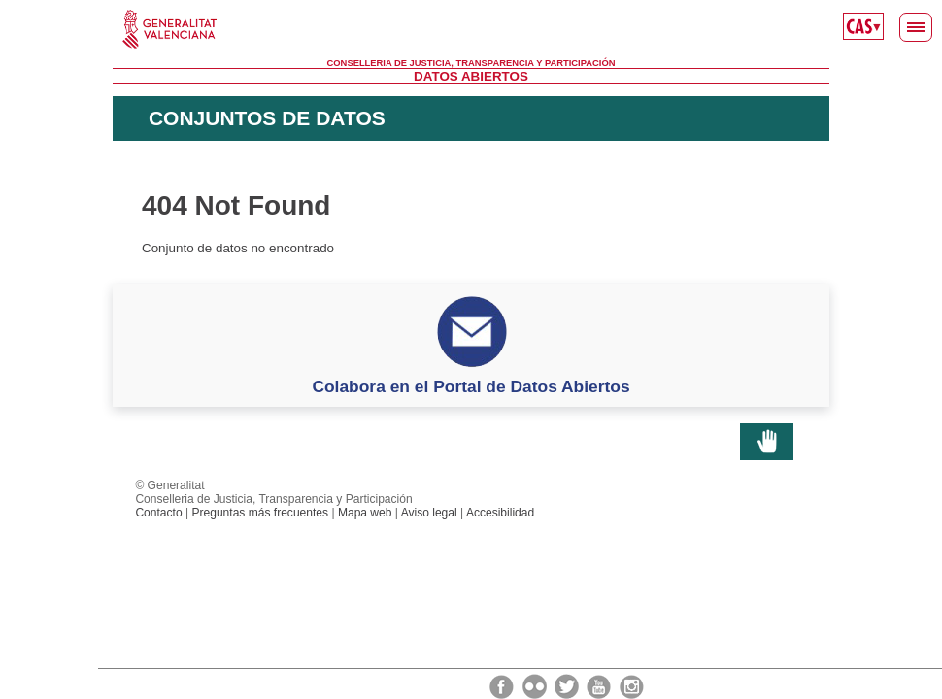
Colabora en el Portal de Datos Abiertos (470, 386)
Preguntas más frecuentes (259, 512)
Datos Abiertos (471, 76)
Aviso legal (429, 512)
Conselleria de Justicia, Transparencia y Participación (471, 63)
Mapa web (365, 512)
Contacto (158, 512)
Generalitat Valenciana (471, 29)
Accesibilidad (500, 512)
